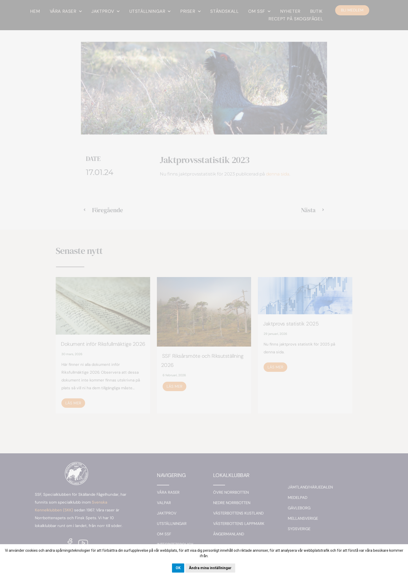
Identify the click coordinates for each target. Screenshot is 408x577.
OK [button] (178, 568)
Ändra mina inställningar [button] (210, 568)
